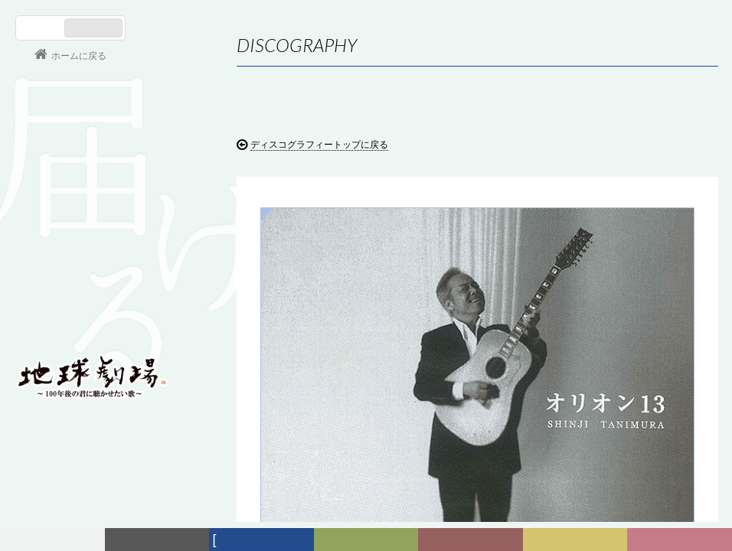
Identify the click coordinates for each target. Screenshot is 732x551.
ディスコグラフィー (262, 542)
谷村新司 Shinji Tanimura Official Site (91, 181)
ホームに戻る (78, 56)
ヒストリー (368, 539)
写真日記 (578, 539)
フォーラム (54, 539)
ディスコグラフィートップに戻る (319, 144)
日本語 (41, 28)
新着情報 (160, 539)
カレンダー (473, 539)
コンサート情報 (62, 272)
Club (681, 539)
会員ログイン (65, 323)
